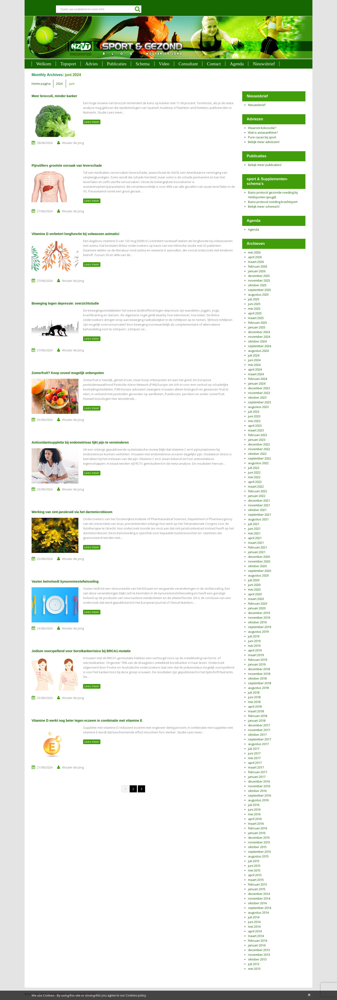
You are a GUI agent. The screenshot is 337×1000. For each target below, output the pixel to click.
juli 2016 (253, 805)
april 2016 (255, 819)
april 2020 (255, 594)
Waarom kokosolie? (262, 128)
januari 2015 (256, 889)
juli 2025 (253, 299)
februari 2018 (257, 716)
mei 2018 (254, 702)
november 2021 (259, 505)
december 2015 (259, 837)
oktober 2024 (257, 341)
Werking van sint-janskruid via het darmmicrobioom (72, 512)
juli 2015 (253, 861)
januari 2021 (256, 552)
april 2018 (255, 706)
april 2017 (255, 763)
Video (164, 63)
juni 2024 (254, 360)
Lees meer (91, 122)
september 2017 (259, 739)
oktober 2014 (257, 903)
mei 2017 (254, 758)
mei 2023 (254, 421)
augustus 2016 (258, 800)
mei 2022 (254, 477)
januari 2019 (256, 664)
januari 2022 (256, 496)
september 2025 (259, 290)
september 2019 (259, 627)
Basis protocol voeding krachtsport (272, 202)
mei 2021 (254, 533)
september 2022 (259, 458)
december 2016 (259, 781)
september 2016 (259, 795)
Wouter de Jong (73, 143)
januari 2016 (256, 833)
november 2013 (259, 954)
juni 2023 (254, 416)
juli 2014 (253, 917)
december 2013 (259, 950)
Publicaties (116, 63)
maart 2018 (256, 711)
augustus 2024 (258, 351)
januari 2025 (256, 327)
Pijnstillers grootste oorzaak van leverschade (67, 165)
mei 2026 (254, 252)
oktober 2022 (257, 454)
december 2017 (259, 725)
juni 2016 (254, 809)
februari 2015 (257, 884)
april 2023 (255, 425)
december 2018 (259, 669)
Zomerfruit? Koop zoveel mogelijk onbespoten (68, 373)
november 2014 (259, 898)
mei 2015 (254, 870)
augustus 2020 (258, 575)
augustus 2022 (258, 463)
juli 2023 (253, 411)
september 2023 (259, 402)
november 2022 (259, 449)
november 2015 (259, 842)
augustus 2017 (258, 744)
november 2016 (259, 786)
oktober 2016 (257, 791)
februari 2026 (257, 266)
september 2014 (259, 908)
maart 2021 (256, 542)
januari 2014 (256, 945)
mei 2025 (254, 308)
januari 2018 (256, 720)
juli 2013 (253, 964)
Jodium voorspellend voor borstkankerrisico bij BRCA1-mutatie (81, 651)
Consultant (188, 63)
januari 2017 (256, 777)
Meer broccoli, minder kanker (54, 96)
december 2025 (259, 276)
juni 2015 (254, 866)
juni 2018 (254, 697)
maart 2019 (256, 655)
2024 (59, 83)
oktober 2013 (257, 959)
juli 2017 (253, 748)
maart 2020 (256, 599)
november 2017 (259, 730)
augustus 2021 (258, 519)
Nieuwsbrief (264, 63)
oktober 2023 (257, 397)
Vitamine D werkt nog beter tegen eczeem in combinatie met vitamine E (87, 720)
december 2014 (259, 894)
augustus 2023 (258, 407)
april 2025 (255, 313)
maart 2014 (256, 936)
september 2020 (259, 571)
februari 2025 (257, 322)
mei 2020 (254, 589)
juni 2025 (254, 304)
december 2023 (259, 388)
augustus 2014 (258, 912)
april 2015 (255, 875)
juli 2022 (253, 468)
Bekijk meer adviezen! (263, 142)
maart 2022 (256, 486)
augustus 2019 (258, 631)
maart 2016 (256, 823)
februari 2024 (257, 379)
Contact (214, 63)
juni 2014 (254, 922)
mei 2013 (254, 969)
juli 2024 (253, 355)
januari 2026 (256, 271)
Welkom (43, 63)
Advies (91, 63)
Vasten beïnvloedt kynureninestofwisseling (65, 581)
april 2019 (255, 650)
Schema (143, 63)
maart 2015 (256, 880)
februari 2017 (257, 772)
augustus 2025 (258, 294)
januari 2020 (256, 608)
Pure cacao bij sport (262, 137)
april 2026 (255, 257)
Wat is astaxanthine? (263, 132)
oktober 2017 (257, 734)
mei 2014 (254, 926)
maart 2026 (256, 262)
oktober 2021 (257, 510)
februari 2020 (257, 603)
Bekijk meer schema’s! (263, 206)
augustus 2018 (258, 688)
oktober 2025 (257, 285)
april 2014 (255, 931)
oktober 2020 (257, 566)
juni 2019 (254, 641)
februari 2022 (257, 491)
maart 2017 (256, 767)
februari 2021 (257, 547)
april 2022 (255, 482)
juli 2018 (253, 692)
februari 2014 (257, 940)
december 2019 (259, 613)
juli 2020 (253, 580)
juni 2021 (254, 528)
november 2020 (259, 561)
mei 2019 (254, 645)
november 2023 (259, 393)
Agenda (237, 63)
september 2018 (259, 683)
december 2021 (259, 500)
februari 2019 (257, 660)
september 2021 (259, 514)
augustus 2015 (258, 856)
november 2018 (259, 674)
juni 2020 (254, 585)
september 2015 (259, 851)
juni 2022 (254, 472)
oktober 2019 (257, 622)
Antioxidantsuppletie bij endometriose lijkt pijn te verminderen (80, 442)
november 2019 (259, 617)
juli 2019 (253, 636)
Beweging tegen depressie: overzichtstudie (65, 303)
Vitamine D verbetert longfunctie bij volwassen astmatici (75, 234)
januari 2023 (256, 440)
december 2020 (259, 557)
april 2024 (255, 369)
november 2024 (259, 337)
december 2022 (259, 444)
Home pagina (41, 83)
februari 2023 (257, 435)
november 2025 (259, 280)
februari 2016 (257, 828)
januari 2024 (256, 383)
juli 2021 (253, 524)
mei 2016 (254, 814)
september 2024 (259, 346)
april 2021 (255, 538)
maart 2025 (256, 318)
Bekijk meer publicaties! (265, 165)
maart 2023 (256, 430)
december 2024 (259, 332)
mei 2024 (254, 365)
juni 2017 (254, 753)
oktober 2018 (257, 678)
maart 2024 (256, 374)
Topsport (68, 63)
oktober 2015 (257, 847)
